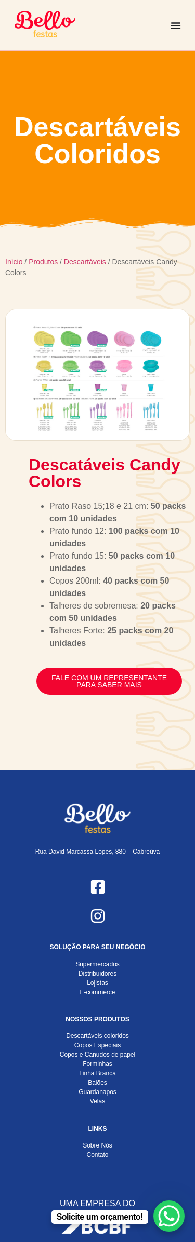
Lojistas (97, 983)
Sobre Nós (97, 1145)
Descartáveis (85, 262)
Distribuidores (97, 973)
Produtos (43, 262)
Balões (97, 1082)
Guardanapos (97, 1092)
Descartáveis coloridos (97, 1036)
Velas (97, 1101)
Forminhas (97, 1064)
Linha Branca (97, 1073)
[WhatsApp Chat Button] (169, 1216)
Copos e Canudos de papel (97, 1054)
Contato (97, 1154)
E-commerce (97, 992)
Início (13, 262)
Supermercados (97, 964)
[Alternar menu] (176, 25)
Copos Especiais (97, 1045)
